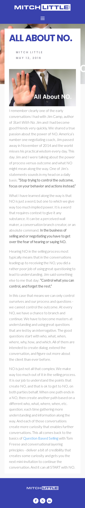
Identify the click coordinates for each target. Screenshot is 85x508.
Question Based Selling (40, 438)
